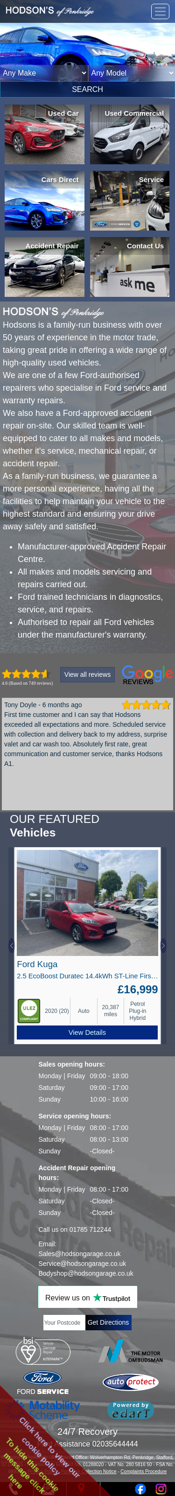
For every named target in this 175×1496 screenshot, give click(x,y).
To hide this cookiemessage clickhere (32, 1466)
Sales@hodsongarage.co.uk (80, 1253)
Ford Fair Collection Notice (88, 1471)
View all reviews (87, 674)
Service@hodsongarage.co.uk (82, 1263)
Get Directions (108, 1322)
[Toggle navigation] (160, 11)
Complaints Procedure (143, 1471)
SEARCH (87, 89)
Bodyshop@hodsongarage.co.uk (86, 1273)
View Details (87, 1032)
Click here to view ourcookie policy (50, 1447)
